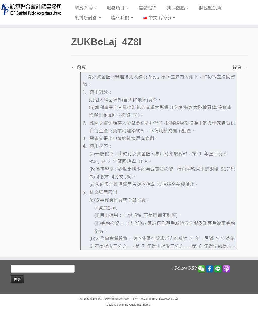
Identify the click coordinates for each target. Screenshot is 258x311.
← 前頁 (78, 67)
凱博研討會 (88, 17)
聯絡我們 (122, 17)
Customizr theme (139, 304)
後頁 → (240, 67)
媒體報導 (148, 7)
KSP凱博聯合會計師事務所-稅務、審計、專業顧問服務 (123, 298)
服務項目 (117, 7)
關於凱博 (85, 7)
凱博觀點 (178, 7)
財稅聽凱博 (210, 7)
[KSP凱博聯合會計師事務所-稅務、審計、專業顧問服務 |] (30, 9)
